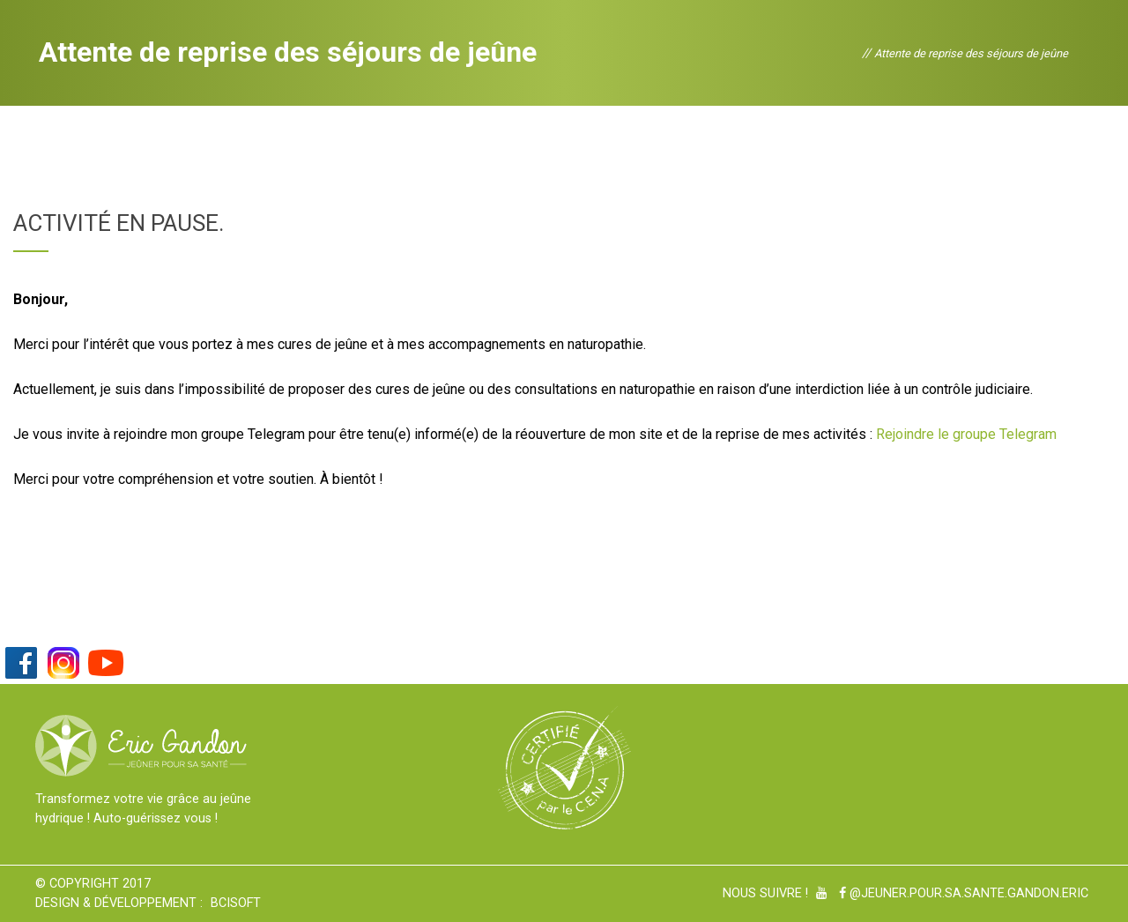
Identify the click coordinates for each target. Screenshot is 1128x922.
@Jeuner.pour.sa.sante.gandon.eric (963, 893)
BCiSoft (236, 903)
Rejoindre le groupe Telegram (966, 434)
